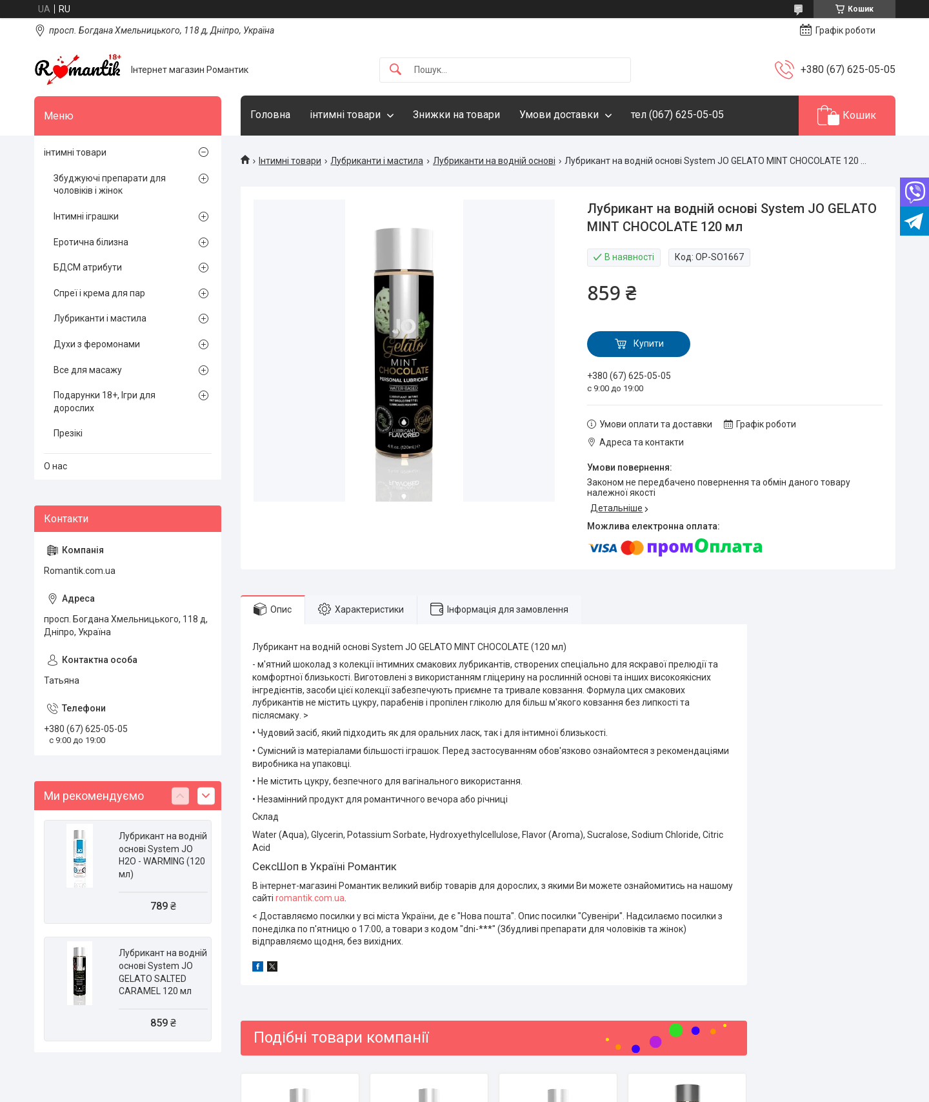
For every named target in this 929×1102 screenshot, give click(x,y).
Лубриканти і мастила (376, 161)
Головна (270, 114)
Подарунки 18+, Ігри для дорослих (104, 401)
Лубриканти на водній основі (494, 161)
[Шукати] (395, 70)
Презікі (68, 433)
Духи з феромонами (97, 344)
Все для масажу (88, 370)
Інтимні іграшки (86, 216)
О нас (55, 466)
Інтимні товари (290, 161)
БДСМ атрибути (88, 267)
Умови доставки (559, 114)
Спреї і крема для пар (99, 293)
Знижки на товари (456, 114)
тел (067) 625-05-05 (677, 114)
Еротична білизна (91, 242)
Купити (649, 343)
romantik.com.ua (310, 898)
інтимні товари (345, 114)
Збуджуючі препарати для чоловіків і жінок (110, 184)
